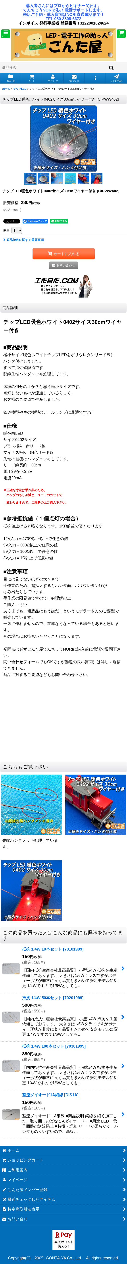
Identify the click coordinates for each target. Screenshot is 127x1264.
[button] (5, 33)
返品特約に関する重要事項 (23, 240)
